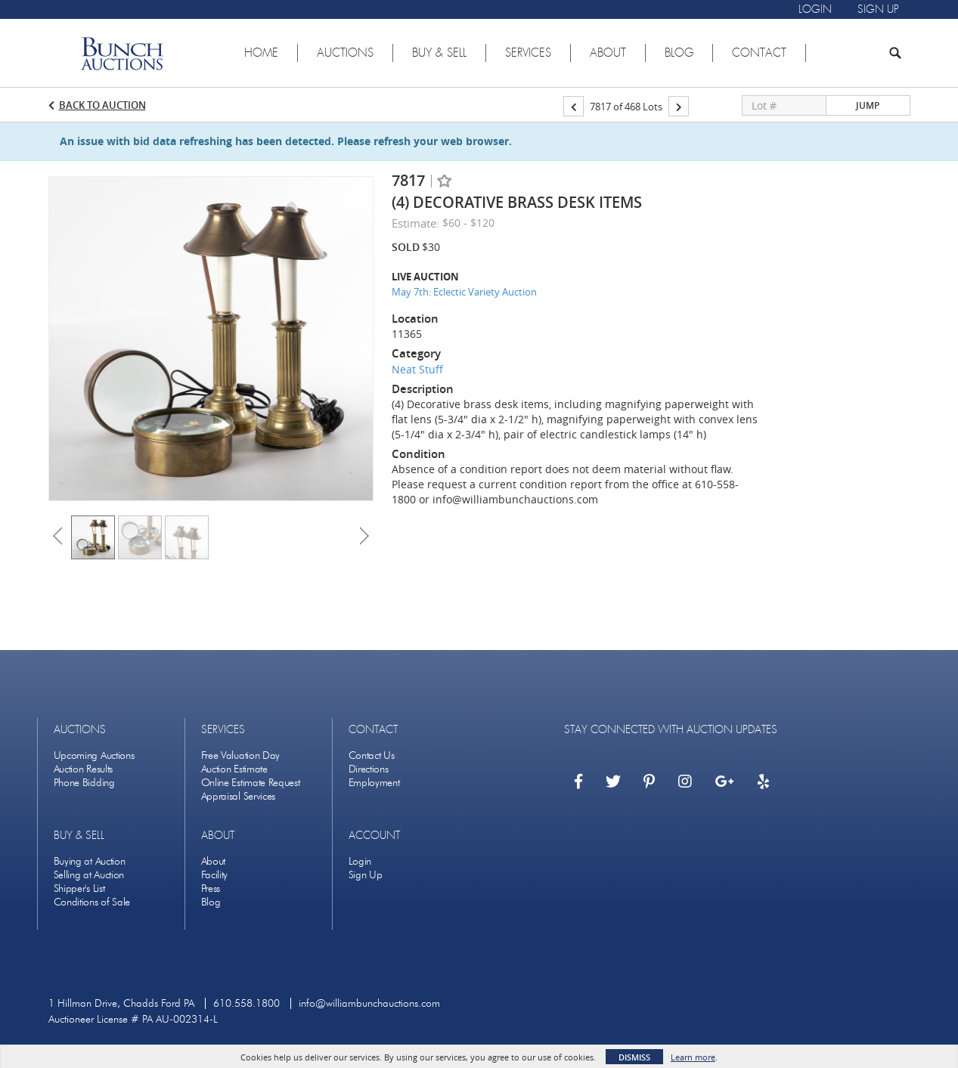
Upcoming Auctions (94, 755)
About (213, 861)
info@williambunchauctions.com (369, 1003)
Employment (374, 782)
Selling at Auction (89, 874)
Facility (214, 874)
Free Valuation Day (241, 755)
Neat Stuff (417, 369)
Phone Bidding (84, 782)
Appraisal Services (238, 796)
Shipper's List (79, 888)
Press (211, 888)
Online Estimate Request (250, 782)
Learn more (693, 1057)
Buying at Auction (90, 861)
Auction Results (83, 769)
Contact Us (372, 755)
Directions (369, 769)
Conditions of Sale (92, 902)
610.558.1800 (246, 1003)
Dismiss (634, 1057)
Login (360, 861)
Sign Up (366, 874)
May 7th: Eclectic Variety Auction (464, 292)
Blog (211, 902)
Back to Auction (102, 105)
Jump (867, 105)
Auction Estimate (234, 769)
